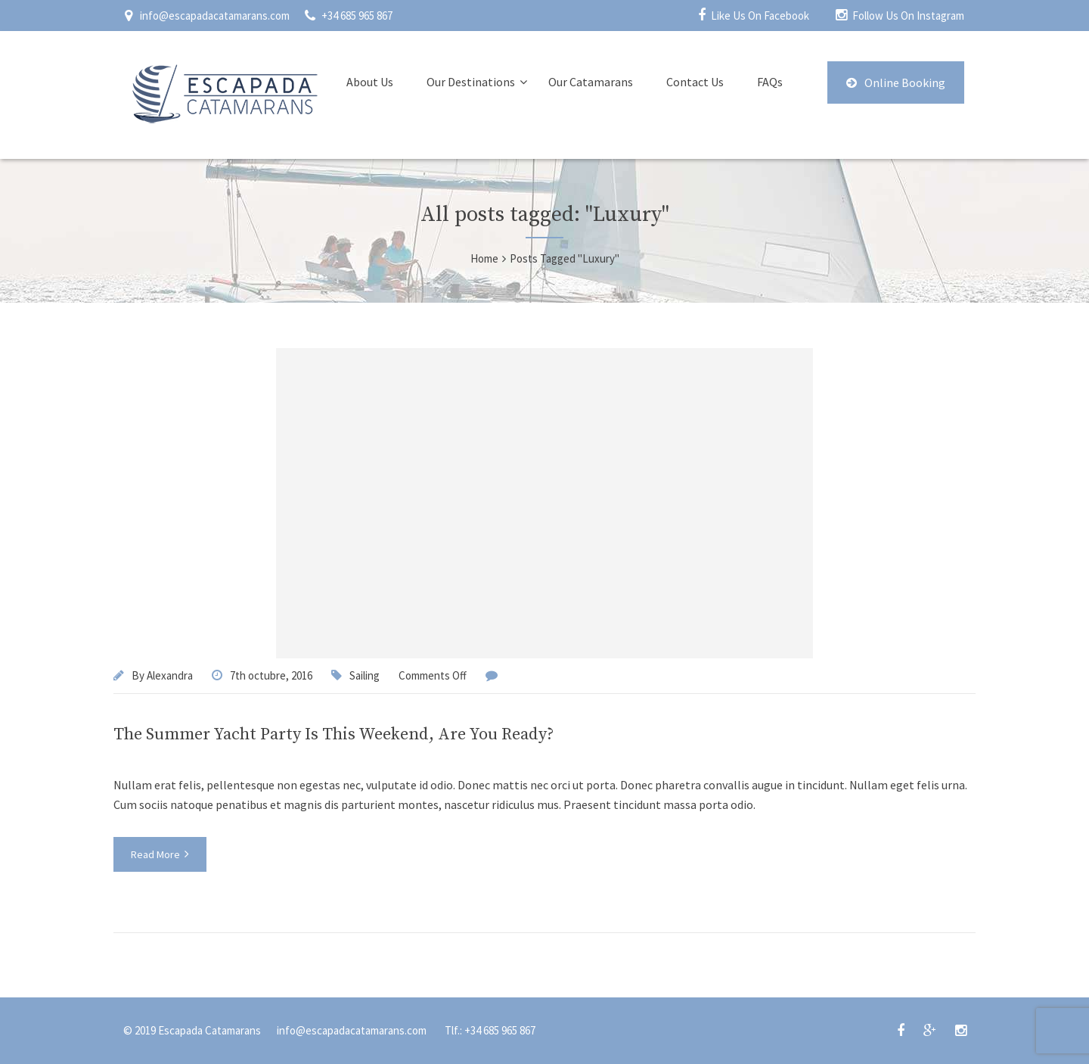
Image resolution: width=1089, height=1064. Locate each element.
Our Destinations (471, 81)
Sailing (364, 675)
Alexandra (170, 675)
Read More (160, 854)
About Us (369, 81)
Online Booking (895, 82)
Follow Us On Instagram (908, 15)
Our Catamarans (590, 81)
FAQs (770, 81)
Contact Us (695, 81)
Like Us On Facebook (760, 15)
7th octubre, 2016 (271, 675)
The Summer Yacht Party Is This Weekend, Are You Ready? (333, 734)
